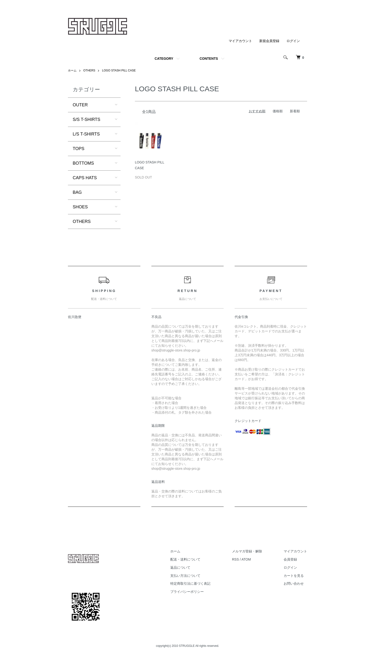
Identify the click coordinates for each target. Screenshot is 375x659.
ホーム (72, 70)
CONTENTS (208, 58)
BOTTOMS (83, 163)
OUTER (80, 105)
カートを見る (294, 576)
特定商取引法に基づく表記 (190, 583)
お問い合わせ (294, 583)
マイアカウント (240, 41)
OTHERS (89, 70)
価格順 (278, 111)
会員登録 (290, 559)
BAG (77, 192)
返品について (180, 567)
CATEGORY (164, 58)
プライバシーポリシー (187, 592)
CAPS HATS (85, 177)
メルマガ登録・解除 (247, 551)
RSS (235, 559)
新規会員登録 (269, 41)
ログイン (293, 41)
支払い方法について (185, 576)
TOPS (78, 148)
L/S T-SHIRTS (86, 134)
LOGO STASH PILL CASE (119, 70)
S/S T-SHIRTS (86, 119)
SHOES (80, 207)
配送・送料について (185, 559)
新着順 (295, 111)
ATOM (246, 559)
